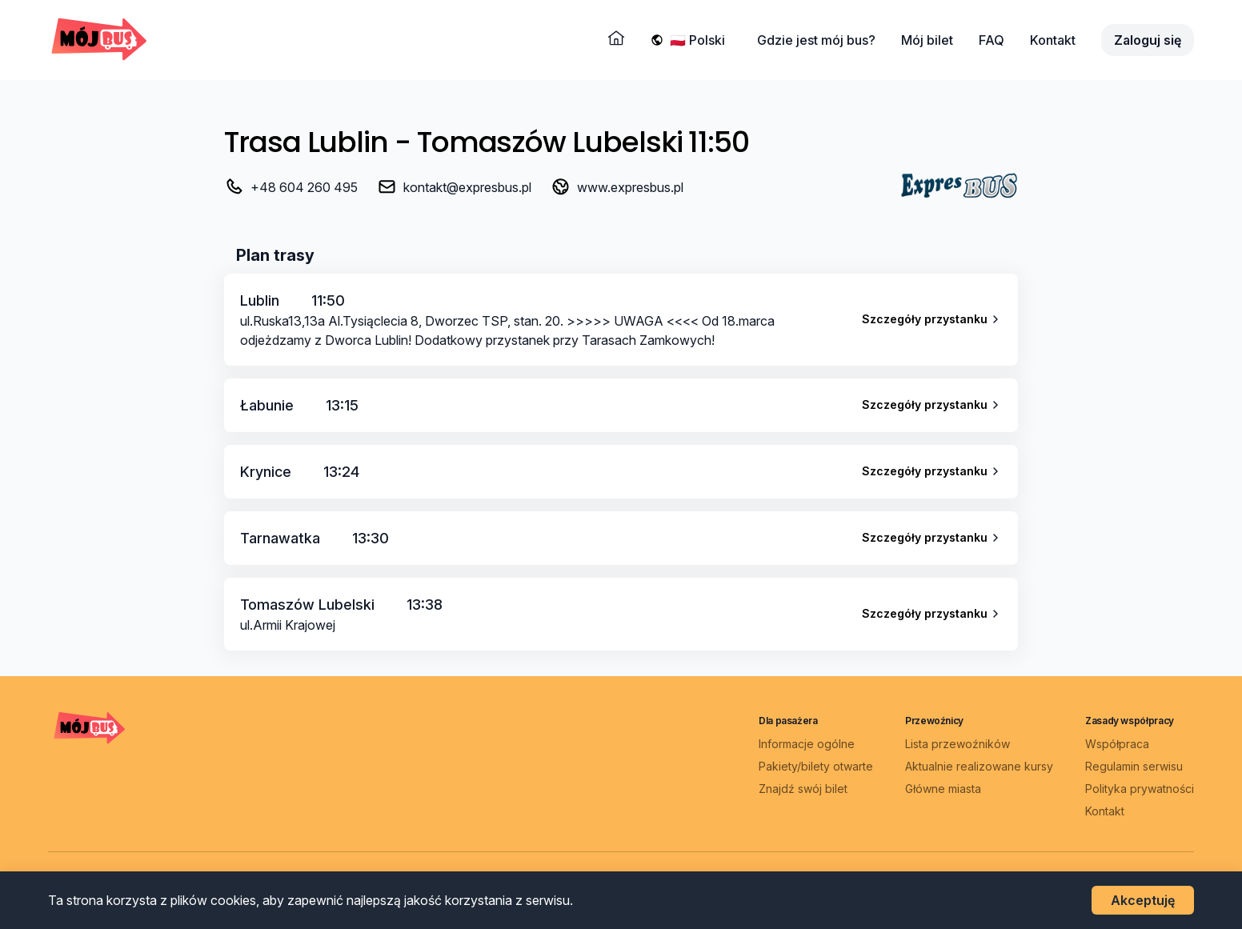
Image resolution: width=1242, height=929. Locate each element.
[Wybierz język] (700, 40)
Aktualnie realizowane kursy (979, 766)
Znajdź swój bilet (803, 788)
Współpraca (1117, 744)
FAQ (991, 40)
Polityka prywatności (1139, 788)
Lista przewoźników (957, 744)
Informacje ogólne (807, 744)
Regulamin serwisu (1134, 766)
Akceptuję (1143, 900)
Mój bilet (927, 40)
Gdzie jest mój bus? (816, 40)
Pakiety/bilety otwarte (816, 766)
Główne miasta (943, 788)
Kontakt (1053, 40)
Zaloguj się (1147, 40)
